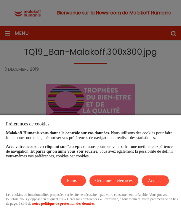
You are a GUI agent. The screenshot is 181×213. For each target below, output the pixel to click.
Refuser (73, 180)
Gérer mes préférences (114, 180)
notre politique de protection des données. (63, 203)
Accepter (155, 180)
